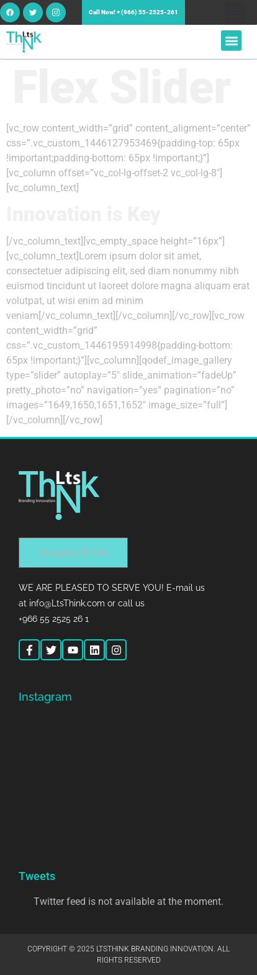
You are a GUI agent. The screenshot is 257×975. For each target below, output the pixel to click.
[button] (235, 12)
